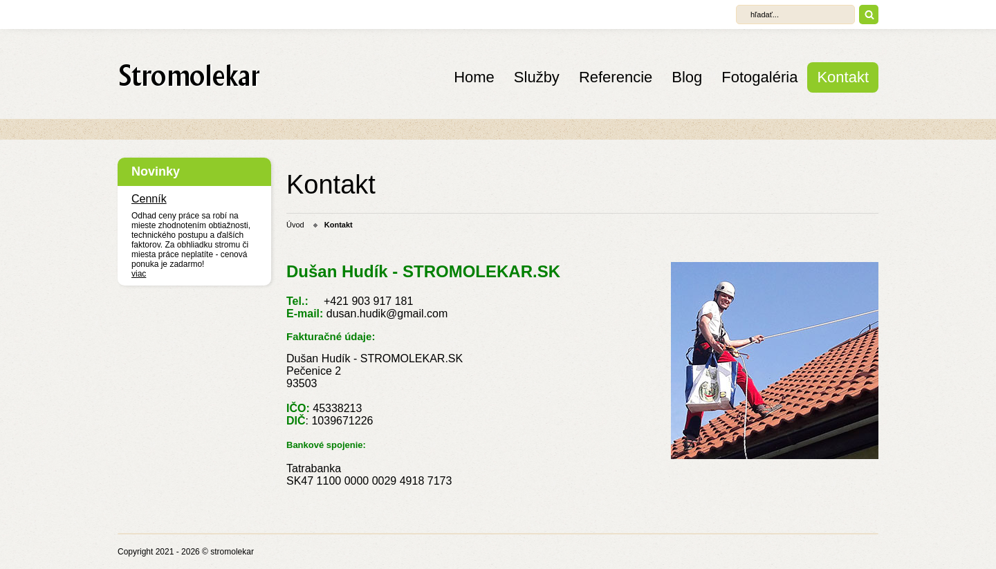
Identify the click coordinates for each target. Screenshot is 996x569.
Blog (687, 77)
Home (474, 77)
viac (138, 274)
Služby (537, 77)
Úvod (295, 225)
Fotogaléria (759, 77)
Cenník (149, 199)
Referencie (615, 77)
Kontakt (843, 77)
